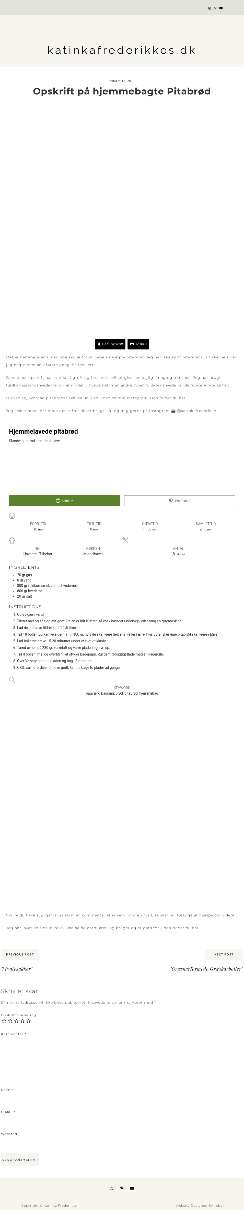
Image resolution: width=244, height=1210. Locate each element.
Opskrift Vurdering (18, 1015)
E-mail (8, 1112)
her (195, 928)
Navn (7, 1090)
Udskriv (138, 344)
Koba (218, 1205)
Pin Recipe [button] (179, 501)
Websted (9, 1134)
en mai (144, 915)
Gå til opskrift (110, 344)
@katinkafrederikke (196, 410)
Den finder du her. (168, 398)
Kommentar (14, 1034)
